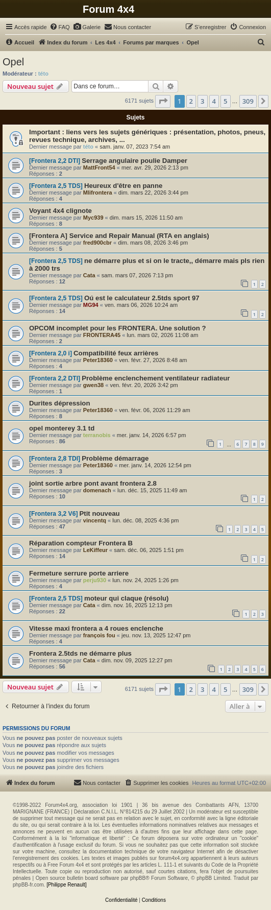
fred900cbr (97, 243)
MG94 (90, 305)
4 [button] (214, 101)
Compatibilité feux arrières (115, 353)
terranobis (97, 435)
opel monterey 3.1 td (61, 428)
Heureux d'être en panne (123, 185)
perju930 (94, 580)
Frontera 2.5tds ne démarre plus (80, 653)
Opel (13, 61)
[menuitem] (60, 27)
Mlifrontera (97, 192)
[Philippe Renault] (66, 885)
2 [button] (191, 101)
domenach (97, 490)
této (43, 73)
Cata (89, 275)
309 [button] (248, 101)
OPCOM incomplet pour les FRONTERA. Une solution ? (117, 328)
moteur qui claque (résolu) (126, 598)
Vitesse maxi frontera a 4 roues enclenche (96, 628)
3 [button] (202, 101)
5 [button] (225, 101)
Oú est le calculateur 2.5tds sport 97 (142, 298)
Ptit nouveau (100, 513)
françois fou (99, 635)
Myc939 (93, 217)
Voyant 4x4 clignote (60, 210)
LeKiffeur (95, 550)
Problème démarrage (115, 458)
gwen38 (93, 385)
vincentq (94, 520)
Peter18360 (98, 360)
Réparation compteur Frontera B (81, 543)
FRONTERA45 (101, 335)
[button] (162, 101)
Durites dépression (59, 403)
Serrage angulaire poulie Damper (134, 160)
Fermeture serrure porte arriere (79, 573)
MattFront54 (99, 167)
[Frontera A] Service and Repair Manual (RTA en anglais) (119, 236)
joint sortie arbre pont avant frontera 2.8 (93, 483)
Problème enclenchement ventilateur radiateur (156, 378)
